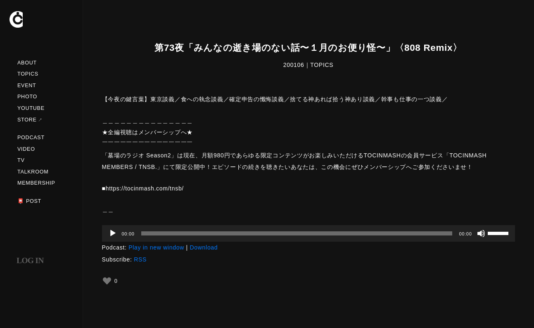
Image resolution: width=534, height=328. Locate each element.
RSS (140, 259)
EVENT (26, 85)
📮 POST (29, 201)
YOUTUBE (31, 108)
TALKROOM (32, 172)
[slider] (297, 233)
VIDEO (26, 149)
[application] (308, 233)
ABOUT (27, 63)
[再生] (113, 233)
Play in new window (156, 247)
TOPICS (27, 74)
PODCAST (31, 137)
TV (21, 160)
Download (204, 247)
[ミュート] (481, 233)
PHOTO (27, 97)
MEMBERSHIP (36, 183)
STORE (27, 120)
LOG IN (30, 260)
